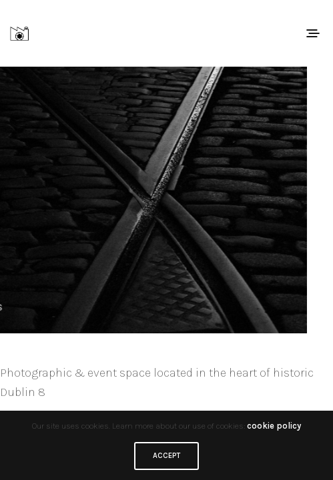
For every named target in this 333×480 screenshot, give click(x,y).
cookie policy (274, 426)
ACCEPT (166, 455)
